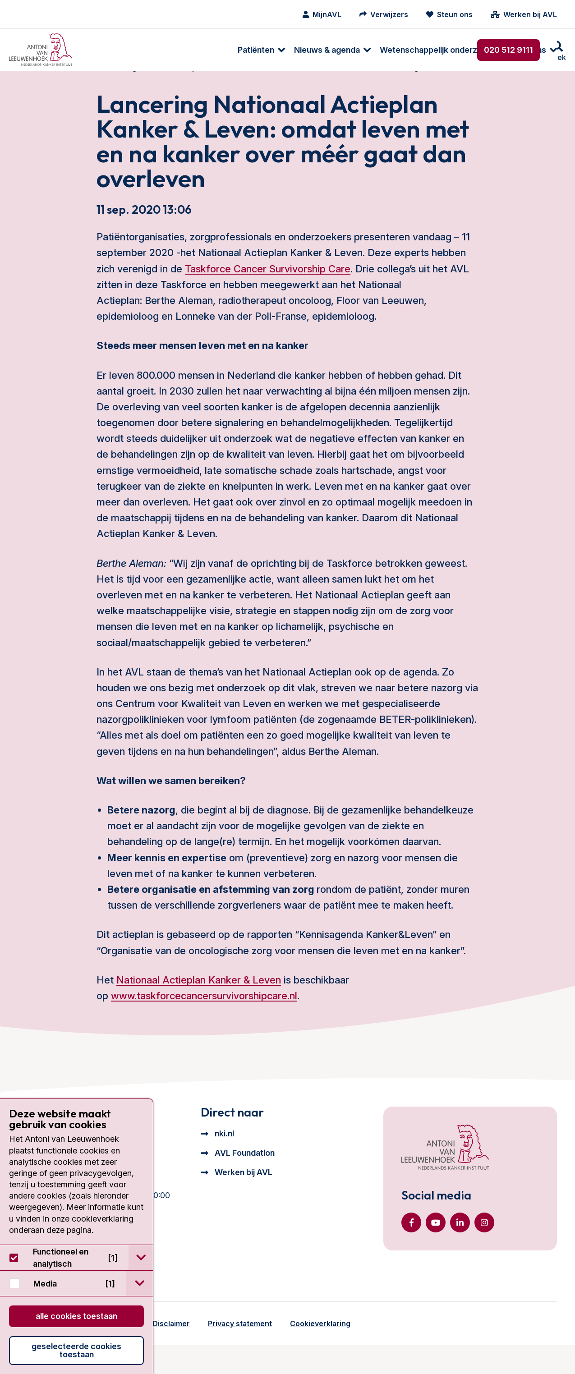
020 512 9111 (508, 50)
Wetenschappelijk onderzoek (288, 50)
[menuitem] (109, 50)
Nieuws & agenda (179, 50)
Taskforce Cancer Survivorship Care (267, 286)
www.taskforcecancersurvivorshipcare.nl (204, 1014)
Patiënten (108, 50)
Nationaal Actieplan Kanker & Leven (198, 998)
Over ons (381, 50)
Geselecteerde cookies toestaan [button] (76, 1350)
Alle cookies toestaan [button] (76, 1316)
